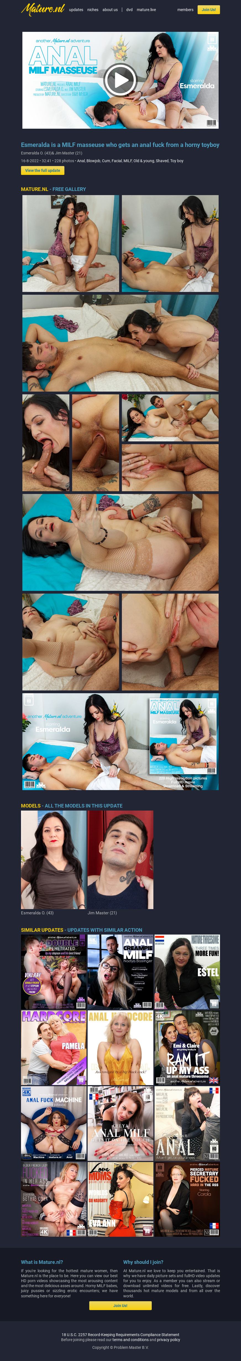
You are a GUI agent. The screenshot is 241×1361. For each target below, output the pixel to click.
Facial (117, 161)
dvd (129, 9)
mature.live (146, 9)
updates (76, 9)
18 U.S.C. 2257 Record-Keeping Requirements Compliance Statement (120, 1334)
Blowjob (93, 161)
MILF (128, 161)
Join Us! (209, 9)
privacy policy (168, 1339)
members (185, 9)
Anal (81, 161)
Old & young (143, 161)
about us (110, 9)
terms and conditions (130, 1339)
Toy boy (177, 161)
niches (92, 9)
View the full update (42, 170)
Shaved (162, 161)
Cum (106, 161)
